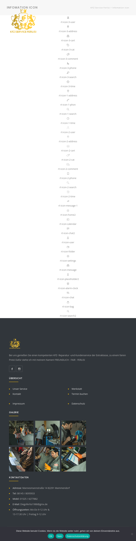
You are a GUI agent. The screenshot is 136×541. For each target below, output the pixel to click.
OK (50, 536)
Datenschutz (78, 403)
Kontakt (17, 393)
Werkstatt (77, 388)
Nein (59, 536)
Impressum (19, 403)
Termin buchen (80, 393)
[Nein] (132, 534)
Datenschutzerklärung (77, 536)
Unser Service (20, 388)
